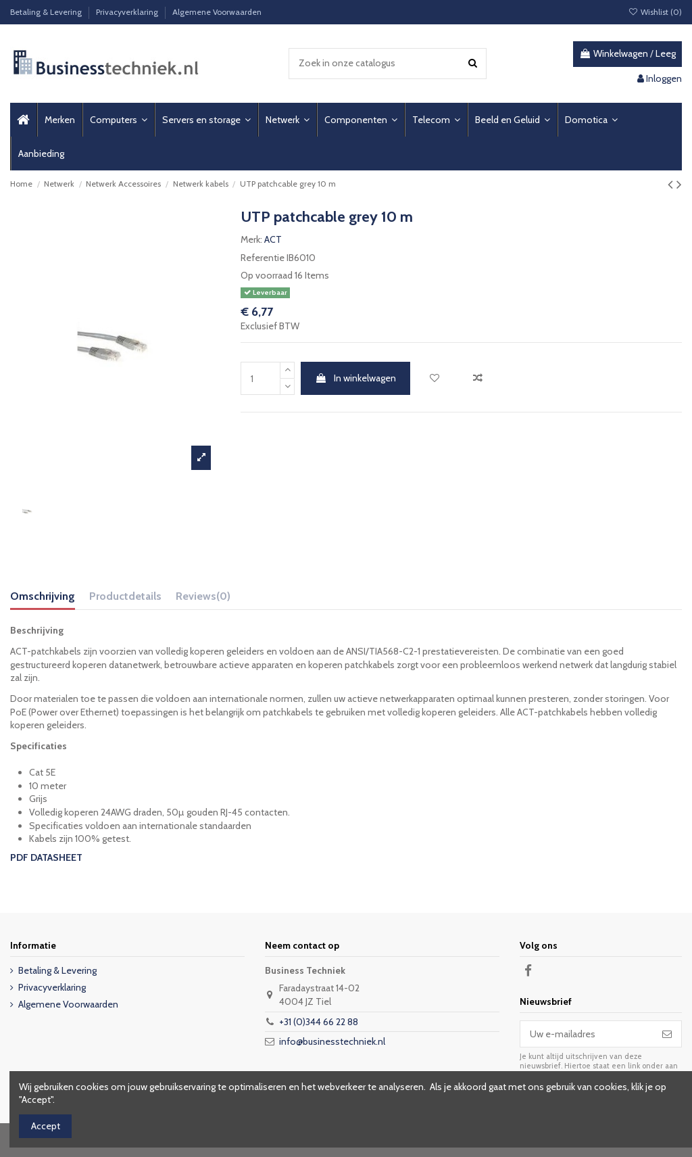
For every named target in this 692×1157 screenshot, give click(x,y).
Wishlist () (655, 12)
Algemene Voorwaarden (217, 12)
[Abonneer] (667, 1034)
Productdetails (125, 596)
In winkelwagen (355, 378)
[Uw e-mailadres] (586, 1034)
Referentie (263, 258)
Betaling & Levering (47, 12)
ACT (273, 239)
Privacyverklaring (128, 12)
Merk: (251, 239)
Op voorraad (267, 275)
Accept (45, 1126)
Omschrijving (42, 596)
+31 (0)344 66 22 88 (318, 1022)
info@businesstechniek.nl (332, 1041)
